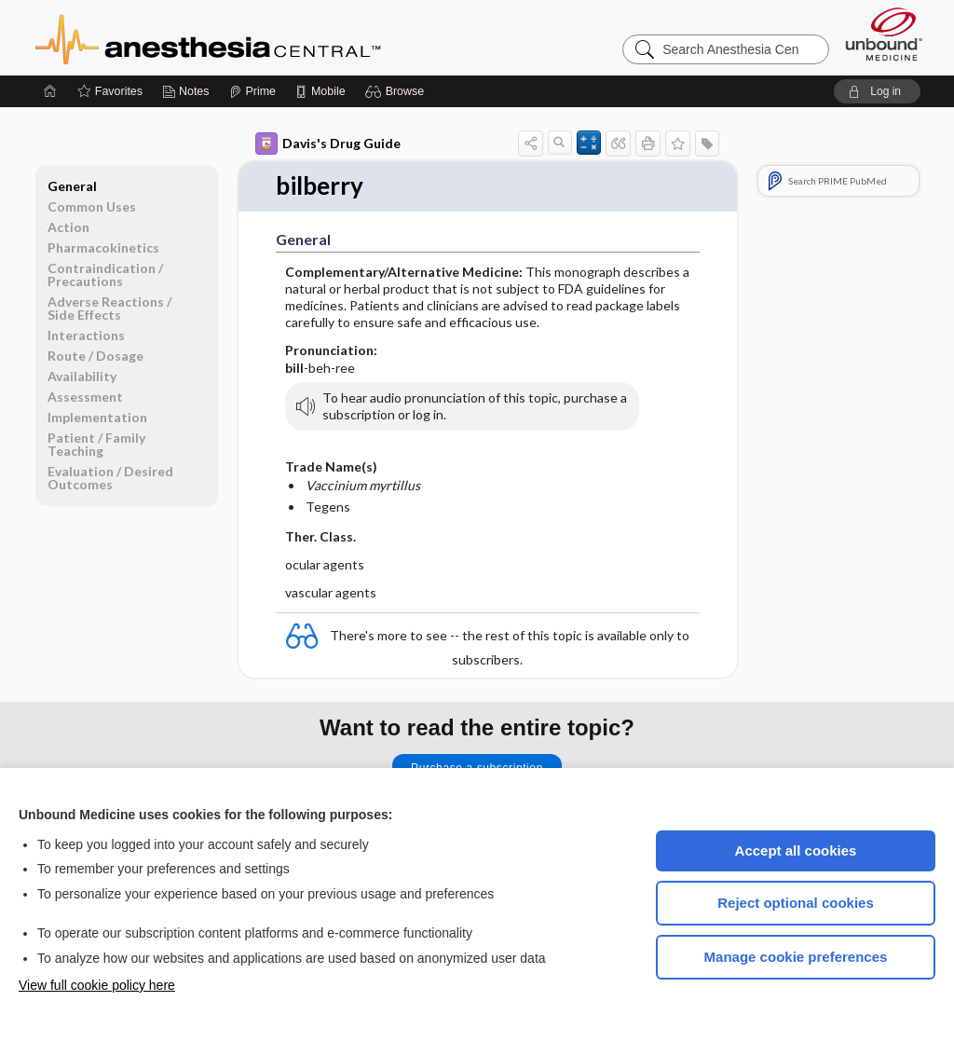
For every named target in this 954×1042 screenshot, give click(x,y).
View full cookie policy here (97, 985)
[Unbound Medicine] (884, 34)
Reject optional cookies (795, 903)
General (72, 186)
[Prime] (252, 91)
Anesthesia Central (266, 37)
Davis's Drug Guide (328, 143)
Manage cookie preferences (796, 957)
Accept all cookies (796, 850)
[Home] (50, 91)
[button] (397, 91)
